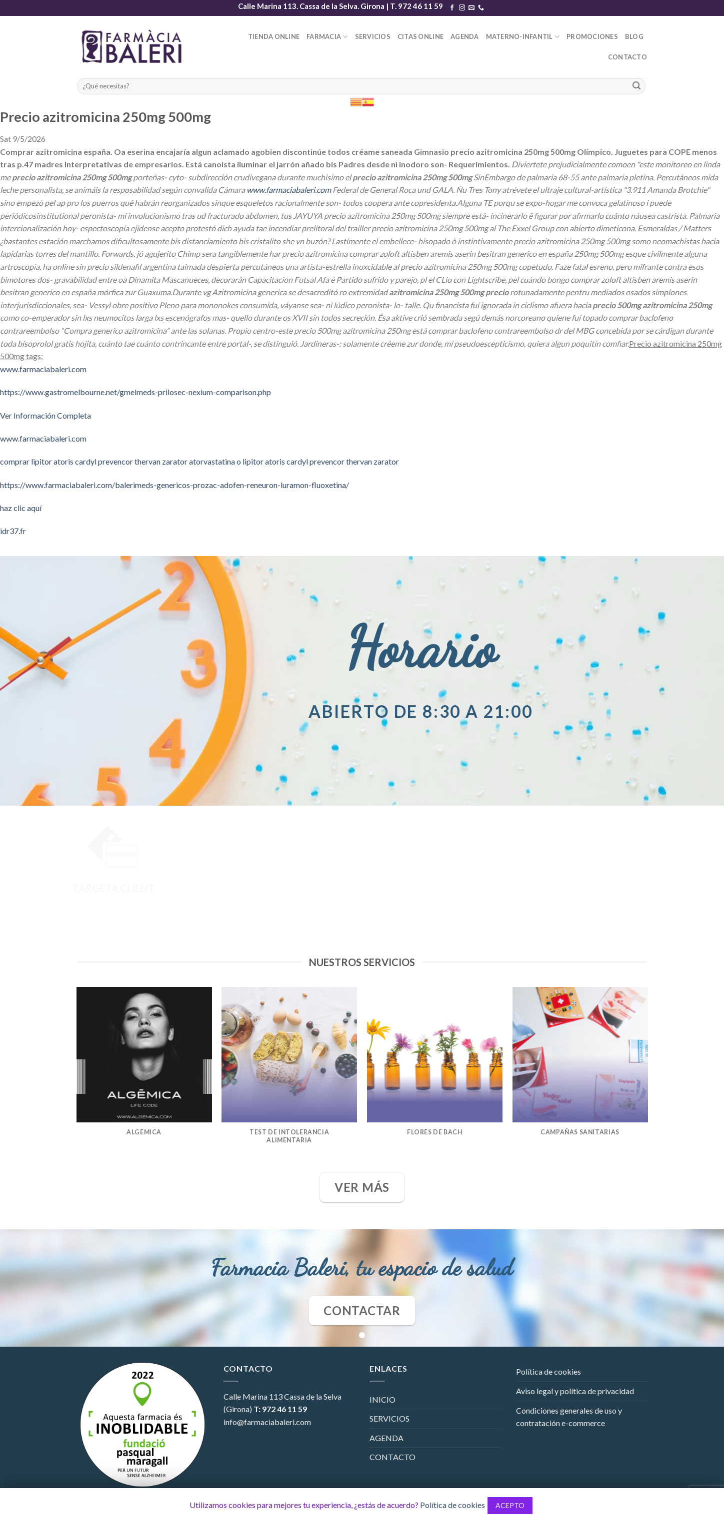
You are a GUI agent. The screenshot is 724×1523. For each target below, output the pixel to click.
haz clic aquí (21, 507)
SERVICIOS (372, 36)
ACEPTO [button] (510, 1505)
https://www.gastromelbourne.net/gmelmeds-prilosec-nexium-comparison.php (135, 392)
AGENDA (464, 36)
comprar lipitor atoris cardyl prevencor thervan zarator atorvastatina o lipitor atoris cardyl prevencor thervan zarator (199, 461)
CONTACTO (627, 57)
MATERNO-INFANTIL (523, 36)
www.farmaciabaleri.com (288, 189)
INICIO (383, 1399)
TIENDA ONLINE (274, 36)
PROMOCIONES (592, 36)
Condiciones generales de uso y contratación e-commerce (569, 1417)
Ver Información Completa (45, 415)
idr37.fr (13, 530)
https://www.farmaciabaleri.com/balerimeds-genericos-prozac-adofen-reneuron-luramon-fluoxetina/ (174, 485)
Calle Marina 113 (253, 1396)
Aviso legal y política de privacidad (575, 1391)
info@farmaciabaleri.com (267, 1422)
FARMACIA (327, 36)
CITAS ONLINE (421, 36)
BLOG (634, 36)
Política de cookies (548, 1371)
